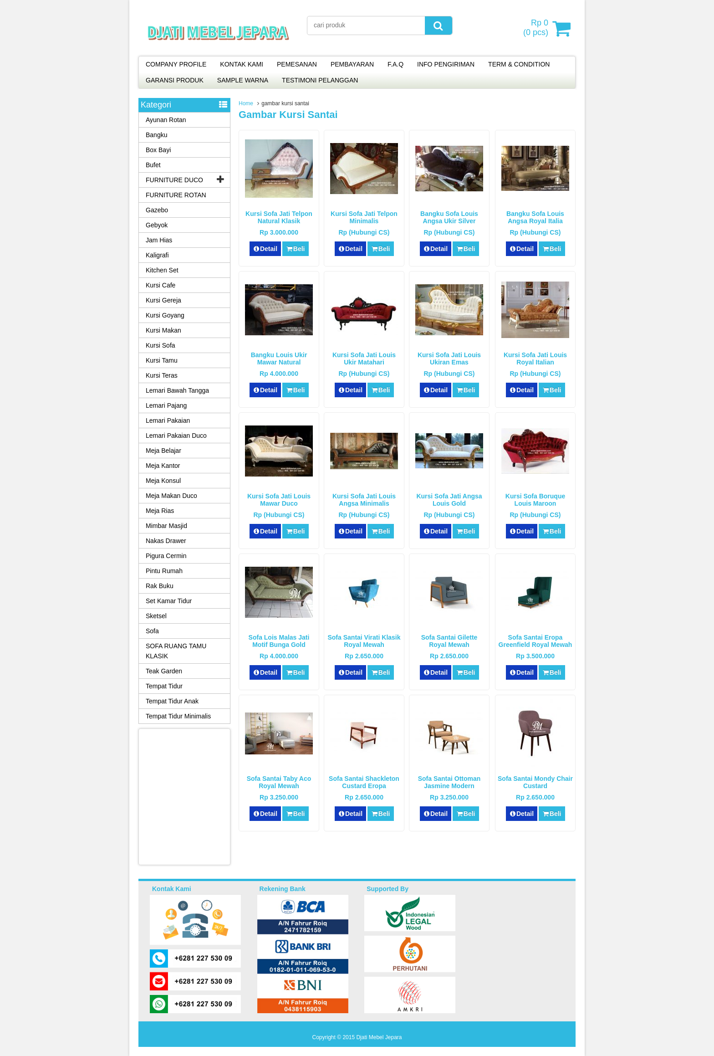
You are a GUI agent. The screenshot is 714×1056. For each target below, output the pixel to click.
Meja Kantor (163, 465)
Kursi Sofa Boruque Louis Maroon (535, 499)
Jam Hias (159, 240)
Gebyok (157, 225)
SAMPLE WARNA (242, 80)
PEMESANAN (297, 64)
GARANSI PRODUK (175, 80)
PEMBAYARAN (352, 64)
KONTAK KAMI (241, 64)
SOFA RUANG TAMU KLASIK (176, 651)
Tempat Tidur (164, 686)
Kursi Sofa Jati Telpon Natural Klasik (278, 217)
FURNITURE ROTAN (176, 195)
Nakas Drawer (166, 540)
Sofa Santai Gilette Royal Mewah (449, 641)
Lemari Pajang (166, 405)
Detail (265, 248)
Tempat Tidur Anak (172, 701)
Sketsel (156, 616)
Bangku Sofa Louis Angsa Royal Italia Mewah (535, 221)
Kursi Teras (162, 375)
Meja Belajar (163, 450)
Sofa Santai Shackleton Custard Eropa (364, 782)
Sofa (152, 631)
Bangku (156, 134)
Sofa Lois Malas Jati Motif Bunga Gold (279, 641)
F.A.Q (395, 64)
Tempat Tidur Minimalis (178, 716)
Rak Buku (159, 586)
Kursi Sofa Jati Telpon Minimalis (364, 217)
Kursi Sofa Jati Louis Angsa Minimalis (364, 499)
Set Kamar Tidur (169, 601)
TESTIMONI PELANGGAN (320, 80)
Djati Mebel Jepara (379, 1037)
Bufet (153, 165)
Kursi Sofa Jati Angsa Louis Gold (449, 499)
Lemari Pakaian (168, 420)
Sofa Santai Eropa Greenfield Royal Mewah (535, 641)
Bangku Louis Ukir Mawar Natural (279, 358)
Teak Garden (164, 671)
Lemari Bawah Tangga (177, 390)
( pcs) (537, 28)
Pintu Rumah (164, 570)
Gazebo (157, 210)
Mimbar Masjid (166, 525)
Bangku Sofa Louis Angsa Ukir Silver (449, 217)
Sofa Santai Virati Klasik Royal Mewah (363, 641)
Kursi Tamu (162, 360)
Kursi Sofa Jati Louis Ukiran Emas (449, 358)
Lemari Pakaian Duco (176, 435)
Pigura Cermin (166, 555)
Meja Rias (160, 510)
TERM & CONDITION (519, 64)
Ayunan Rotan (166, 119)
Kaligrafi (157, 255)
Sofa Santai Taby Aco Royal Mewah (279, 782)
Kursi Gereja (163, 300)
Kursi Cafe (160, 285)
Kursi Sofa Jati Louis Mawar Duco (279, 499)
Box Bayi (158, 150)
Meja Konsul (163, 480)
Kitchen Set (162, 270)
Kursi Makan (163, 330)
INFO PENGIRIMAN (445, 64)
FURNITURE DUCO (174, 180)
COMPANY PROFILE (176, 64)
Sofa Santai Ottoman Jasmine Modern (449, 782)
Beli (295, 248)
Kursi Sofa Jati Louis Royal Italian (535, 358)
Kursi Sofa (160, 345)
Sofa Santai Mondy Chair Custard (535, 782)
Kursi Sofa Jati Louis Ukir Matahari (364, 358)
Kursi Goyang (165, 315)
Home (246, 103)
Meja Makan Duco (171, 495)
